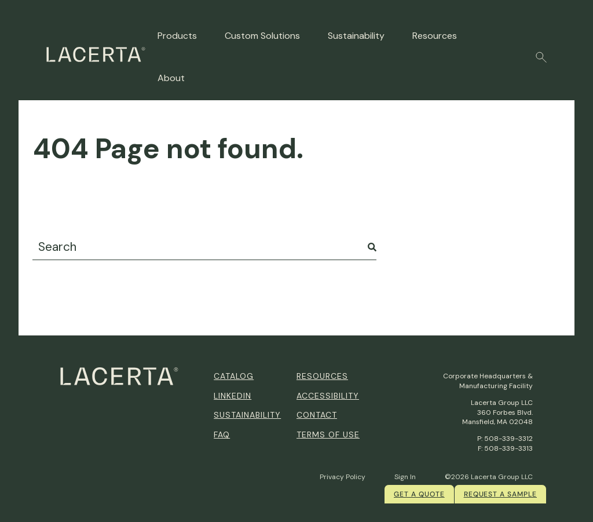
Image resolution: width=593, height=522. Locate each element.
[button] (541, 57)
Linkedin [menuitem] (232, 395)
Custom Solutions (262, 36)
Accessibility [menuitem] (327, 395)
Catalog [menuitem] (234, 376)
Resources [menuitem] (322, 376)
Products (177, 36)
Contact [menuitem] (316, 415)
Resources (434, 36)
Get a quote (419, 494)
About (171, 78)
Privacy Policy (342, 476)
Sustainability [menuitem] (247, 415)
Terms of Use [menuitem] (328, 434)
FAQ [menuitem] (222, 434)
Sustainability (356, 36)
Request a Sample (500, 494)
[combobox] (204, 247)
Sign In (405, 476)
